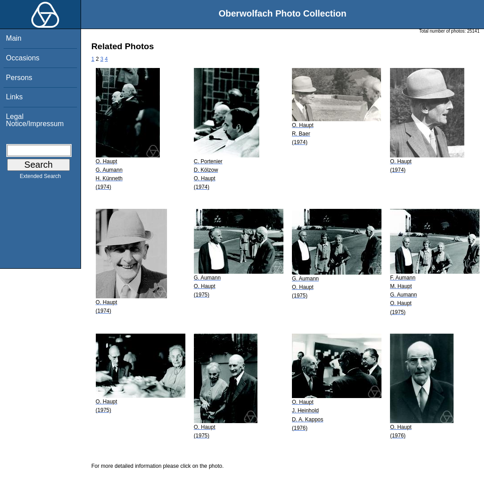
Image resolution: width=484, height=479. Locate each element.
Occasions (22, 58)
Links (14, 97)
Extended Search (40, 178)
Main (13, 38)
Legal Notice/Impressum (35, 120)
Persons (19, 77)
